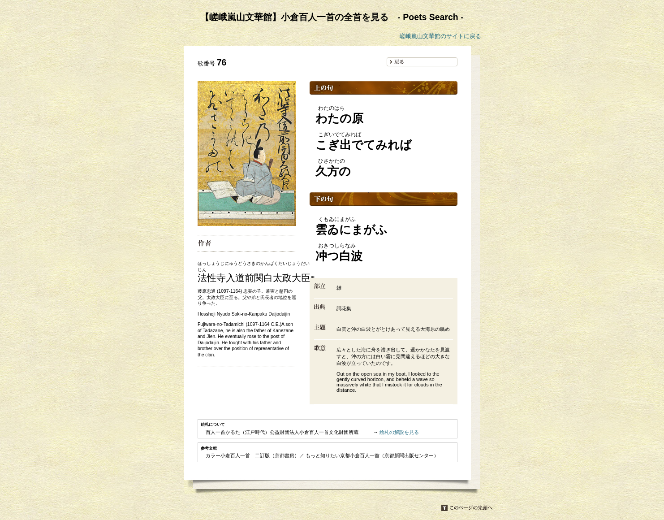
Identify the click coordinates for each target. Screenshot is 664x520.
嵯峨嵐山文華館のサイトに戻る (440, 36)
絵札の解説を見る (399, 432)
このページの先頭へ (466, 508)
